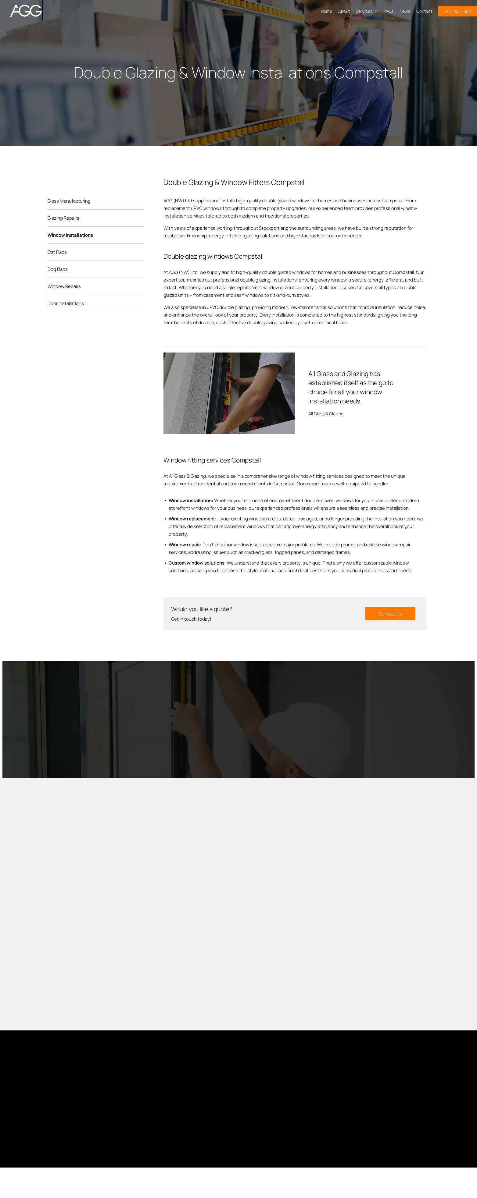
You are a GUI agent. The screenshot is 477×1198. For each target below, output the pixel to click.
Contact (424, 11)
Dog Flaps (58, 269)
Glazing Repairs (63, 218)
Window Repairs (64, 286)
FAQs (388, 11)
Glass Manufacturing (69, 201)
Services (366, 11)
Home (326, 11)
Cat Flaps (57, 252)
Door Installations (66, 303)
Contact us (390, 614)
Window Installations (70, 235)
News (405, 11)
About (344, 11)
